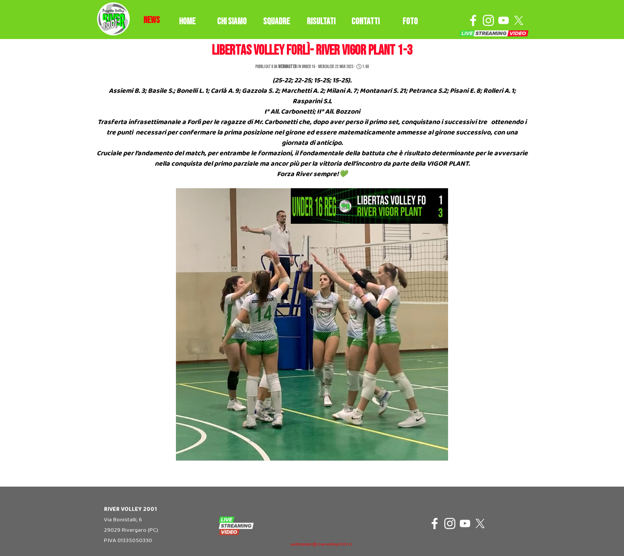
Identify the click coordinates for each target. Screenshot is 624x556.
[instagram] (488, 20)
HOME (187, 21)
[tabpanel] (151, 20)
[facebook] (473, 20)
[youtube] (503, 20)
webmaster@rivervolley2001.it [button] (321, 544)
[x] (518, 20)
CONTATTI (365, 21)
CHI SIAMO (232, 21)
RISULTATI (321, 21)
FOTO (410, 21)
